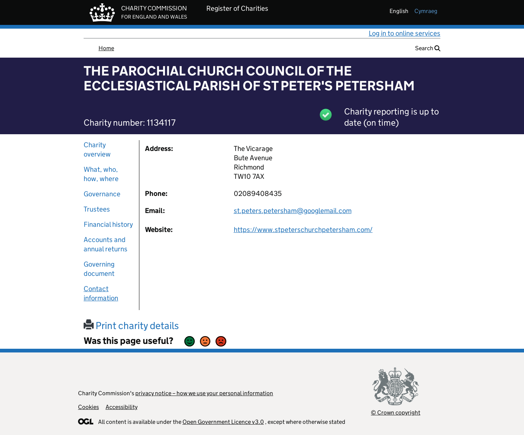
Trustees (97, 209)
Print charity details (131, 325)
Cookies (88, 406)
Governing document (99, 269)
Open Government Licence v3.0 (223, 421)
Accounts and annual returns (105, 244)
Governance (102, 194)
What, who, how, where (101, 174)
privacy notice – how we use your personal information (204, 393)
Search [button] (427, 48)
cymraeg (425, 10)
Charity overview (97, 149)
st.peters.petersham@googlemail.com (293, 210)
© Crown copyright (395, 412)
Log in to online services (404, 33)
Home (106, 48)
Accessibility (122, 406)
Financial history (108, 224)
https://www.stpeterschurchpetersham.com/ (303, 229)
